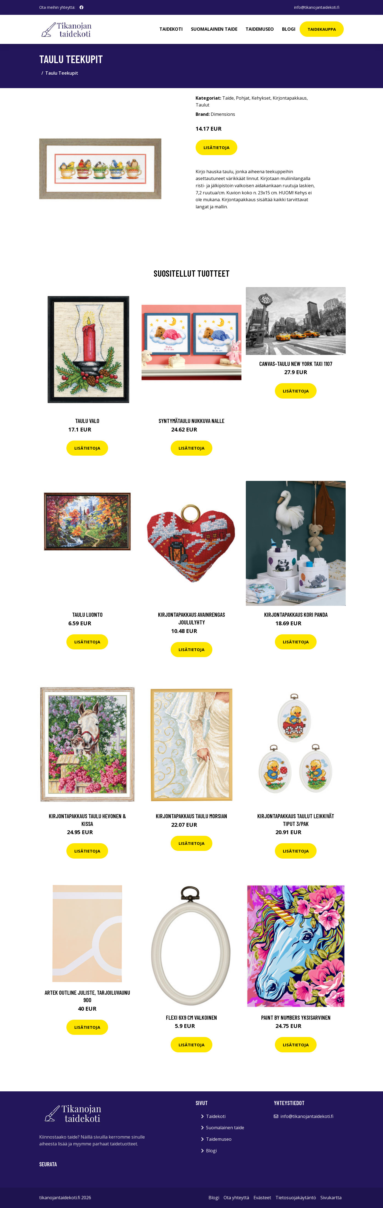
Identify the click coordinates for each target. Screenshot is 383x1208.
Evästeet (262, 1198)
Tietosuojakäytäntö (295, 1198)
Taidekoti (171, 29)
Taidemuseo (260, 29)
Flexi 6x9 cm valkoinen (191, 1017)
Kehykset (261, 98)
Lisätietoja (216, 147)
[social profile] (81, 7)
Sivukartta (331, 1198)
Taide (228, 98)
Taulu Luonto (87, 614)
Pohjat (242, 98)
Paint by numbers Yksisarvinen (296, 1017)
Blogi (288, 29)
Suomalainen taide (214, 29)
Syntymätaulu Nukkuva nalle (191, 420)
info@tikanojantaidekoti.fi (316, 7)
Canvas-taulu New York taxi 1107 (295, 363)
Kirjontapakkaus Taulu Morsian (191, 815)
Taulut (202, 105)
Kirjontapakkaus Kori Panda (296, 614)
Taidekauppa (322, 29)
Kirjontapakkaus (290, 98)
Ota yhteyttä (236, 1198)
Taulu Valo (87, 420)
